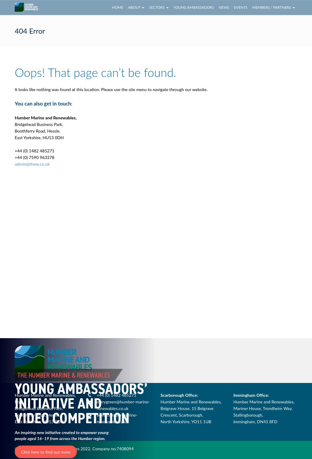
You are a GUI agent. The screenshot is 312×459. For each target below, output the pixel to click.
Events (241, 7)
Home (117, 7)
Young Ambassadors (193, 7)
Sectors (159, 7)
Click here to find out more (45, 451)
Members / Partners (273, 7)
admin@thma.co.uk (32, 164)
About (136, 7)
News (224, 7)
